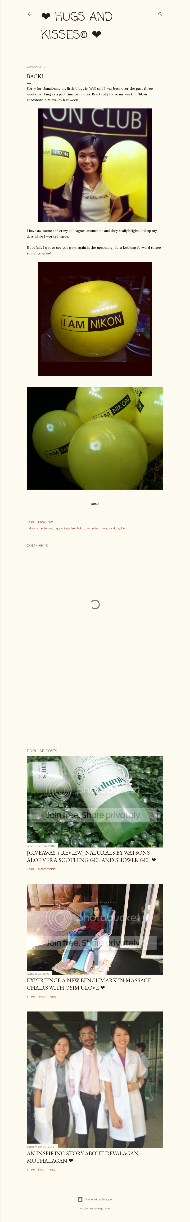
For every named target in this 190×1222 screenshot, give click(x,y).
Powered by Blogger (95, 1199)
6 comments (46, 869)
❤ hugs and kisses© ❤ (77, 26)
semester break (97, 528)
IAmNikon (78, 528)
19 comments (47, 996)
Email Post (45, 522)
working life (117, 528)
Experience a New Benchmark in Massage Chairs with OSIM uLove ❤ (89, 984)
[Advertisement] (95, 703)
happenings (62, 528)
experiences (44, 528)
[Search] (160, 13)
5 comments (46, 1169)
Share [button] (31, 522)
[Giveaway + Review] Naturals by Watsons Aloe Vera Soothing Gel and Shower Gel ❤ (91, 856)
